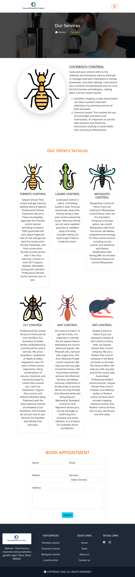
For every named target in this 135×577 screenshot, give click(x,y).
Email (72, 462)
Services (75, 32)
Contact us (84, 560)
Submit (67, 515)
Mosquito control (50, 554)
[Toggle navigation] (114, 6)
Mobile (36, 475)
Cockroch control (50, 548)
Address (36, 487)
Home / (60, 32)
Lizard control (50, 560)
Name (35, 462)
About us (84, 554)
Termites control (50, 542)
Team (84, 548)
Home (84, 542)
